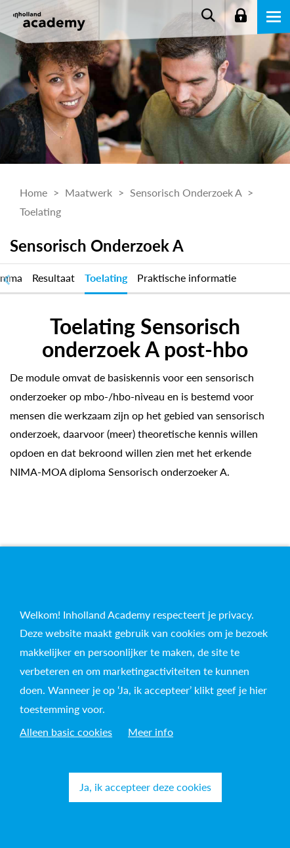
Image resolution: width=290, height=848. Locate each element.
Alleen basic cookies (66, 731)
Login (240, 16)
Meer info (150, 731)
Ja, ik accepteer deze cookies (145, 787)
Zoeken (208, 16)
